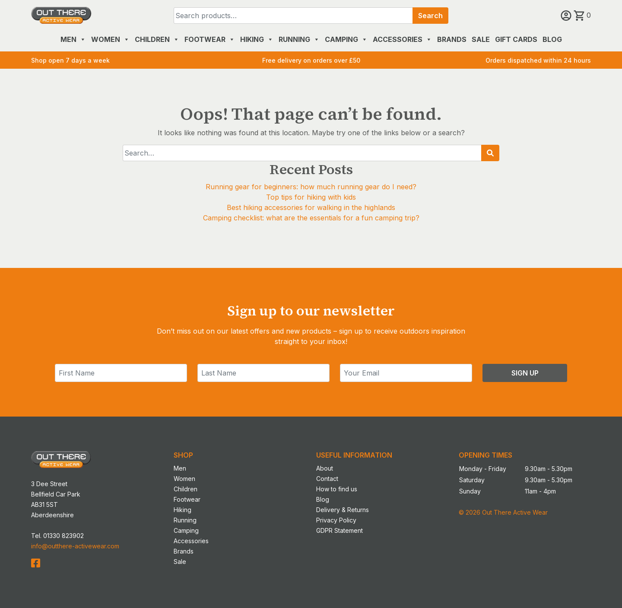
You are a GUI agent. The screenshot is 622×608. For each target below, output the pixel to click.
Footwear (209, 39)
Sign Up (525, 373)
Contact (327, 478)
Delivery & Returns (342, 509)
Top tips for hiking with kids (311, 197)
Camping (346, 39)
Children (157, 39)
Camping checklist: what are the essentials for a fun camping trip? (311, 217)
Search (430, 15)
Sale (481, 39)
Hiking (256, 39)
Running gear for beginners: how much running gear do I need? (311, 186)
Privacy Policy (336, 520)
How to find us (336, 489)
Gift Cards (516, 39)
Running (299, 39)
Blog (552, 39)
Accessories (402, 39)
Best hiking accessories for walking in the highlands (311, 207)
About (324, 468)
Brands (451, 39)
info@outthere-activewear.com (75, 546)
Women (110, 39)
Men (73, 39)
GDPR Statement (339, 530)
